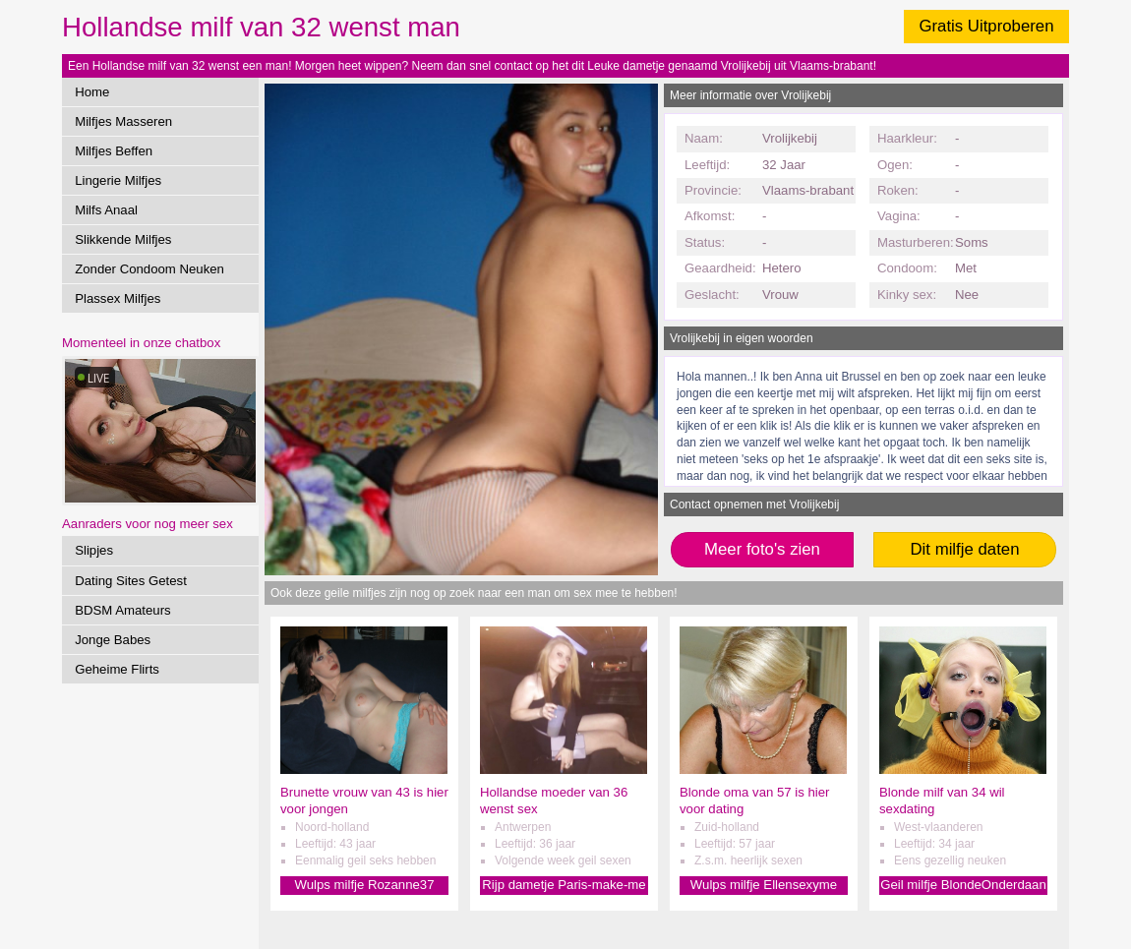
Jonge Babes (112, 639)
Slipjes (94, 550)
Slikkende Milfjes (123, 239)
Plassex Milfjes (117, 298)
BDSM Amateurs (122, 610)
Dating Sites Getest (131, 580)
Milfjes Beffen (113, 151)
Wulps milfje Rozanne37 (365, 884)
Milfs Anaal (106, 210)
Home (92, 92)
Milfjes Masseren (123, 121)
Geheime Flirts (117, 669)
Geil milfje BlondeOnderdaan (963, 884)
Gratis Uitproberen (986, 26)
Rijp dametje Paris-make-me (563, 884)
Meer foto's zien (762, 549)
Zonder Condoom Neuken (149, 269)
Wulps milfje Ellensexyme (763, 884)
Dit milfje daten (964, 549)
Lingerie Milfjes (118, 180)
